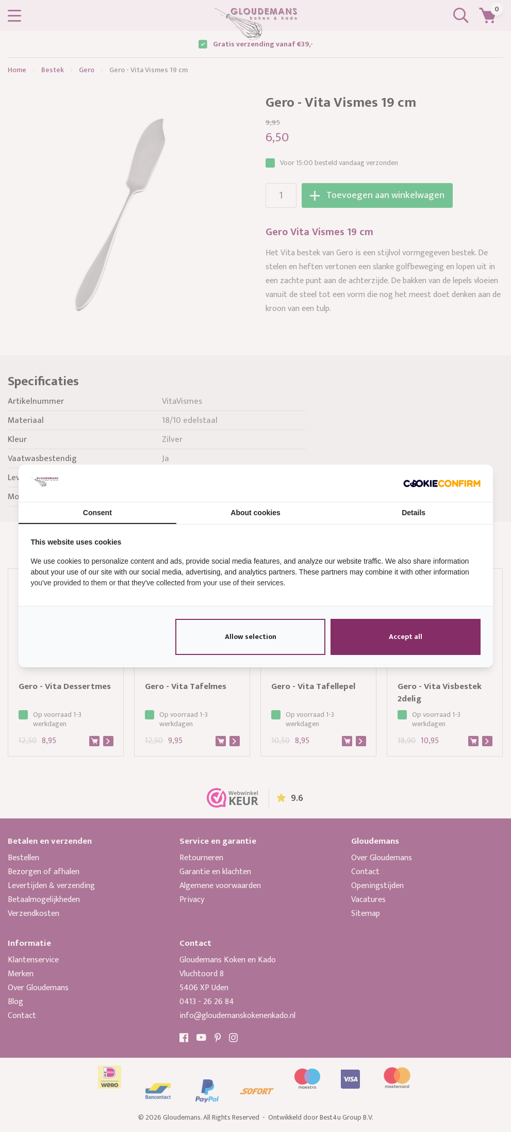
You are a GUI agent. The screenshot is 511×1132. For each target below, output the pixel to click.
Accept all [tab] (405, 637)
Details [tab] (413, 512)
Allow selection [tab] (250, 637)
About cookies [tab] (255, 512)
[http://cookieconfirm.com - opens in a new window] (442, 483)
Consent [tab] (97, 512)
